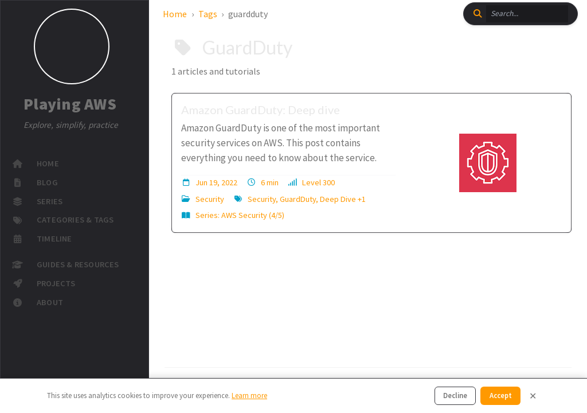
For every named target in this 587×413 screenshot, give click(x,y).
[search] (527, 13)
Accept (501, 395)
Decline (455, 395)
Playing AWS (70, 104)
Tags (207, 14)
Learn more (249, 395)
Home (175, 14)
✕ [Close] (533, 396)
